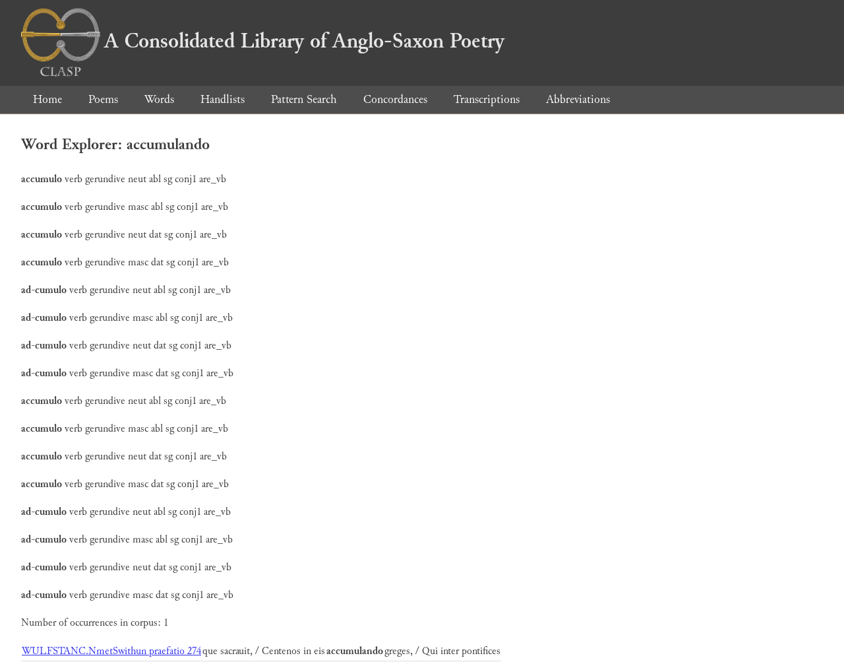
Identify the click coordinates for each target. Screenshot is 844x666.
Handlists (222, 99)
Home (47, 99)
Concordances (395, 99)
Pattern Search (304, 99)
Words (159, 99)
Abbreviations (578, 99)
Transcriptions (487, 99)
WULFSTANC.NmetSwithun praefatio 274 (111, 651)
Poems (103, 99)
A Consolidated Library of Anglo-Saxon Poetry (262, 41)
